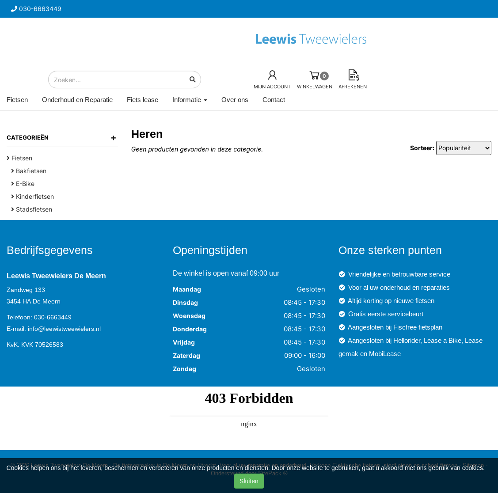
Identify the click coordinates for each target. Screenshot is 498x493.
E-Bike (22, 183)
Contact (273, 99)
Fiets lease (142, 99)
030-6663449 (53, 317)
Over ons (234, 99)
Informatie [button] (189, 99)
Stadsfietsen (31, 209)
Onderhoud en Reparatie (77, 99)
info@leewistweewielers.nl (64, 328)
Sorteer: (422, 148)
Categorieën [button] (62, 137)
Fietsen (17, 99)
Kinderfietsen (32, 196)
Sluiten (249, 481)
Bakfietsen (28, 170)
